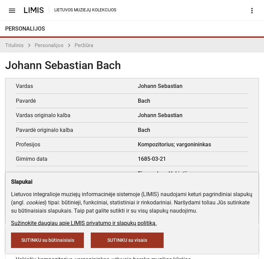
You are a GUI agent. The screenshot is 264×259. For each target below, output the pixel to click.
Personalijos (49, 45)
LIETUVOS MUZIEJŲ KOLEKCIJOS (85, 10)
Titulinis (14, 45)
